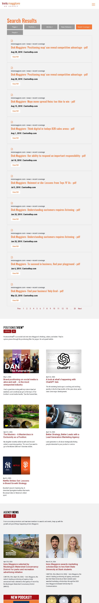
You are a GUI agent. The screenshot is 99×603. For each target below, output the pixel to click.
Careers (37, 590)
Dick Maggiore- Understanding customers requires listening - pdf (45, 210)
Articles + (49, 27)
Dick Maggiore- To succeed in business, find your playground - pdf (45, 264)
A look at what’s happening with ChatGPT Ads (81, 350)
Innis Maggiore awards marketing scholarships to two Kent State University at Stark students (82, 462)
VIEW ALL (7, 330)
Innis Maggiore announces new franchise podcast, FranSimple (15, 522)
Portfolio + (32, 27)
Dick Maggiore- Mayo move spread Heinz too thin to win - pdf (43, 101)
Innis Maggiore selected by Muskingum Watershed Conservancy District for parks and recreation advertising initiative (49, 463)
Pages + (15, 27)
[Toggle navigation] (93, 4)
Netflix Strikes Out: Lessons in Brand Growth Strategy (82, 403)
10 (54, 308)
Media (44, 590)
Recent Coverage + (84, 27)
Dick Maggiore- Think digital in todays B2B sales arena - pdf (43, 129)
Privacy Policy (60, 590)
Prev (19, 308)
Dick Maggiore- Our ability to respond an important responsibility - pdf (48, 156)
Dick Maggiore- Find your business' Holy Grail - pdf (37, 291)
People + (15, 32)
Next (80, 308)
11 (58, 308)
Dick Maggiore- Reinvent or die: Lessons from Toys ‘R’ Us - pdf (43, 183)
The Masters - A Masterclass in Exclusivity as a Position (15, 405)
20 (75, 308)
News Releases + (66, 27)
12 (63, 308)
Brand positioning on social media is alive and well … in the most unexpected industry (49, 353)
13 (67, 308)
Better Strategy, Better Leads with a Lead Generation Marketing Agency (46, 406)
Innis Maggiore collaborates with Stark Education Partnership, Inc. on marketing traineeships (82, 523)
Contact (50, 590)
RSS (13, 330)
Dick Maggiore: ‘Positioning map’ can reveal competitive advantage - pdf (49, 47)
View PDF (16, 57)
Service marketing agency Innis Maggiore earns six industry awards (48, 522)
